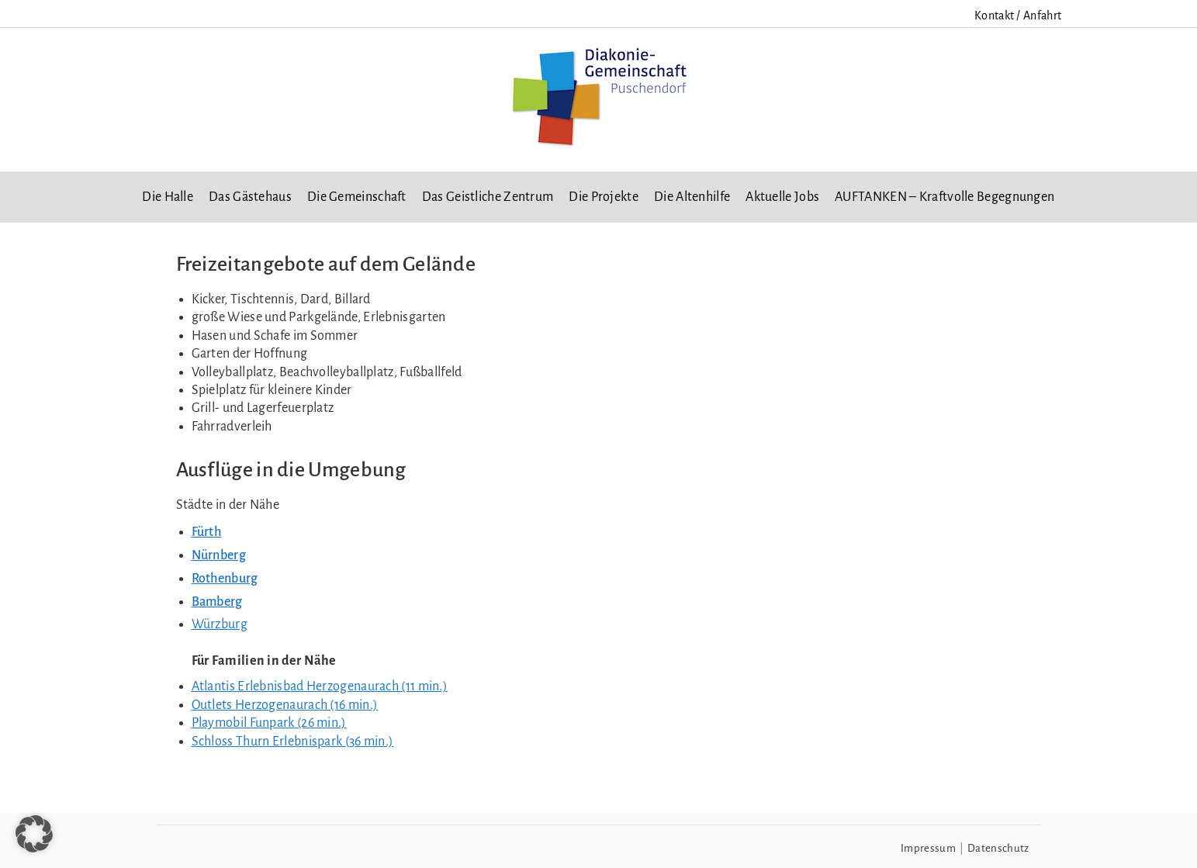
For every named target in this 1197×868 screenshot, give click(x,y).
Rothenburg (225, 579)
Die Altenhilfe (692, 197)
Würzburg (219, 624)
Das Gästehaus (250, 197)
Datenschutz (998, 848)
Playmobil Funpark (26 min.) (269, 723)
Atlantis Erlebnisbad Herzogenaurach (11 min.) (320, 686)
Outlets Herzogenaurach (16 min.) (285, 705)
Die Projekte (603, 197)
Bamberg (217, 602)
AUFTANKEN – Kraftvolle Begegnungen (944, 197)
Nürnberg (219, 555)
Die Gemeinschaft (356, 197)
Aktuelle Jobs (782, 197)
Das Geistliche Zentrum (488, 197)
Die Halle (167, 197)
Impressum (928, 848)
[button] (34, 834)
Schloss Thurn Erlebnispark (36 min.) (293, 742)
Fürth (207, 532)
